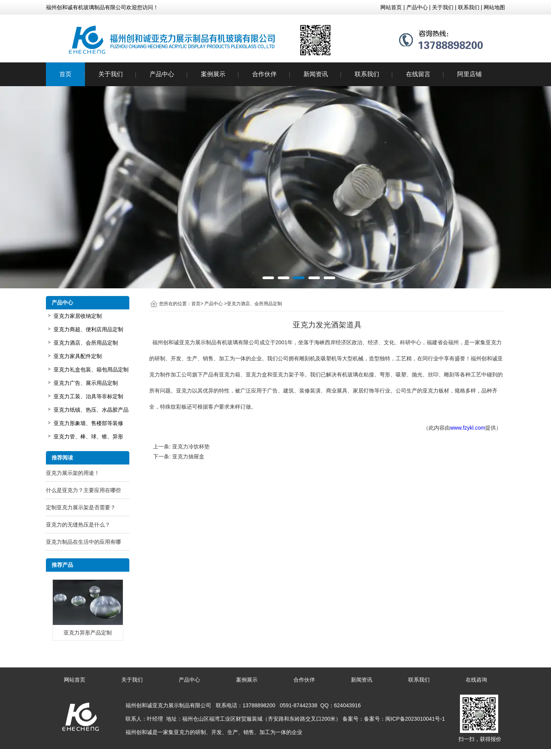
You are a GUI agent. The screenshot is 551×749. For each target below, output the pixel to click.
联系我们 (367, 74)
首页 (65, 74)
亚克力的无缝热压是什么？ (78, 525)
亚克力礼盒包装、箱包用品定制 (91, 369)
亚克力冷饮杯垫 (191, 446)
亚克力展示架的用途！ (72, 473)
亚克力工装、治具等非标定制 (88, 396)
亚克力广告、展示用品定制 (86, 383)
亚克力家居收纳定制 (78, 316)
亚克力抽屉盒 (188, 456)
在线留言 (418, 74)
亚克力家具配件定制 (78, 356)
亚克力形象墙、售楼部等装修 (88, 423)
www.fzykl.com (467, 428)
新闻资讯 (315, 74)
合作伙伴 (264, 74)
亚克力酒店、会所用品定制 (86, 343)
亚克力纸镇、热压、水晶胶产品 (91, 410)
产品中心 (162, 74)
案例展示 (213, 74)
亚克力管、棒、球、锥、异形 (88, 436)
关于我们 (110, 74)
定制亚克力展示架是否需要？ (81, 507)
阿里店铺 (469, 74)
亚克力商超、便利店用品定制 (88, 329)
